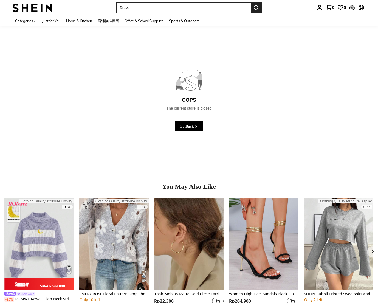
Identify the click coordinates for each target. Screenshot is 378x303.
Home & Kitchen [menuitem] (79, 21)
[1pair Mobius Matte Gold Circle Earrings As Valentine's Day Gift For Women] (189, 244)
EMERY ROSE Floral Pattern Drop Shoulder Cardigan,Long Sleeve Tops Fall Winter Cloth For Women (114, 294)
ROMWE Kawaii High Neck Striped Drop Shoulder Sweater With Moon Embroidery (39, 299)
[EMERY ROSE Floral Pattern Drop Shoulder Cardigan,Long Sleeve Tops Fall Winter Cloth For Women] (114, 244)
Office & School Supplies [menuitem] (144, 21)
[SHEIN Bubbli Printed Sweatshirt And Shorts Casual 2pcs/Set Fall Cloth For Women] (338, 244)
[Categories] (26, 20)
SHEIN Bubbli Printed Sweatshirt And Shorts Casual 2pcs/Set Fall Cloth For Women (338, 294)
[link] (330, 7)
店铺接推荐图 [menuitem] (108, 21)
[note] (39, 284)
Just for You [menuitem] (51, 21)
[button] (352, 7)
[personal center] (319, 7)
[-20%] (9, 299)
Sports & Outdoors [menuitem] (184, 21)
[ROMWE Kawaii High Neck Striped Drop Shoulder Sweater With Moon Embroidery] (39, 244)
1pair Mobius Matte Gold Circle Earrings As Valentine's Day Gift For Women (189, 294)
